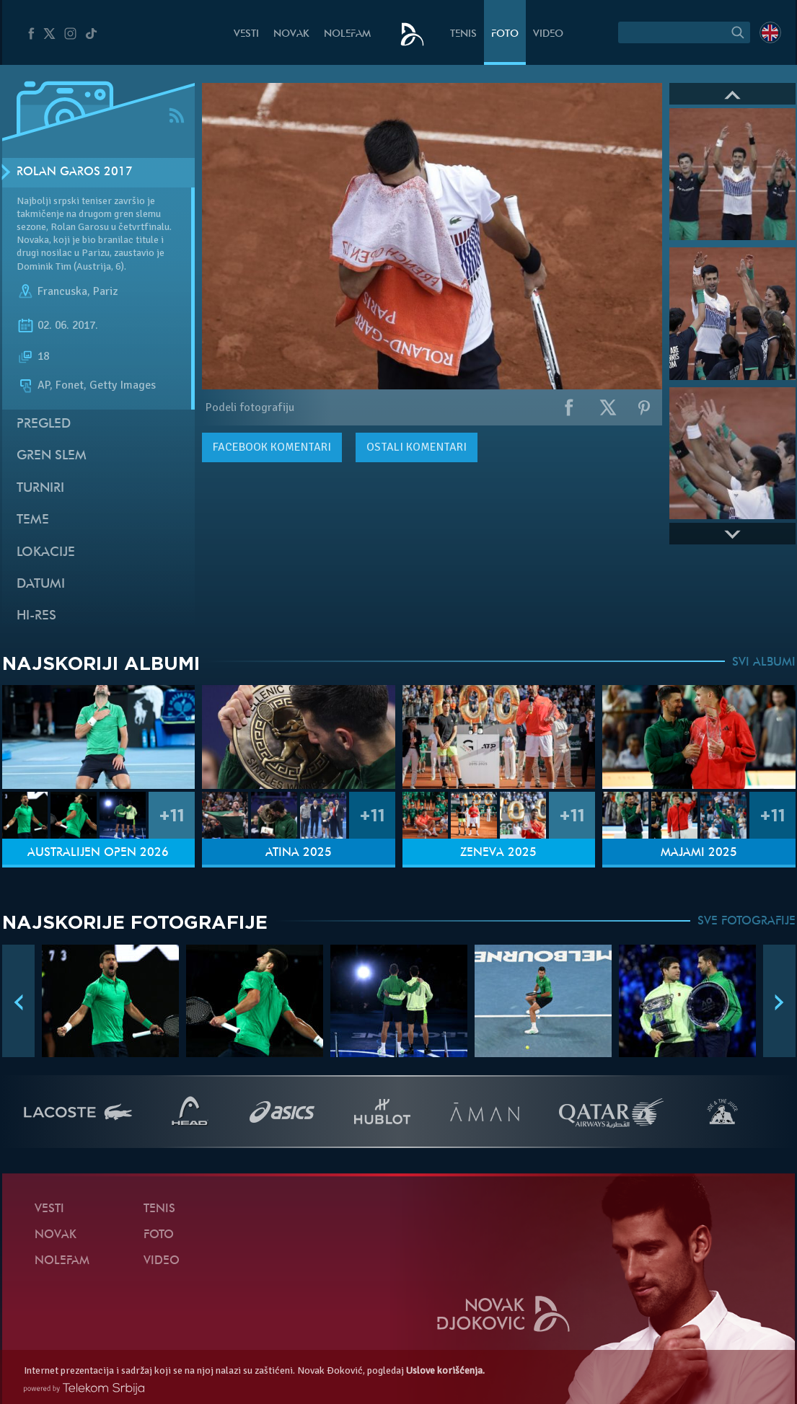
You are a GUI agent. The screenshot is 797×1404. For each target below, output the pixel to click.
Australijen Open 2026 (98, 853)
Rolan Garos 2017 (75, 172)
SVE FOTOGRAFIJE (746, 921)
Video (548, 34)
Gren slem (52, 456)
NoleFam (347, 34)
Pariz (105, 291)
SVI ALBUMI (764, 662)
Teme (33, 520)
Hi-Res (36, 616)
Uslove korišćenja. (445, 1370)
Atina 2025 (298, 853)
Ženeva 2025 (498, 853)
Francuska (62, 291)
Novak (291, 34)
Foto (505, 34)
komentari (272, 447)
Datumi (41, 584)
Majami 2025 (699, 853)
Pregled (44, 424)
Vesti (246, 34)
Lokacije (46, 553)
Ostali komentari (416, 447)
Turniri (40, 488)
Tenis (463, 34)
